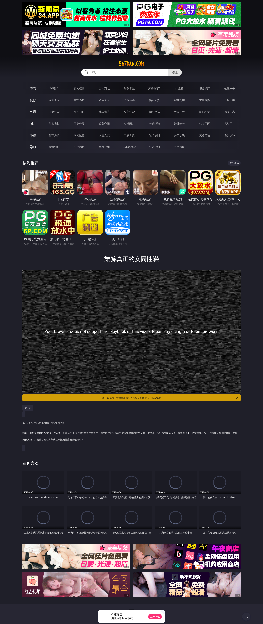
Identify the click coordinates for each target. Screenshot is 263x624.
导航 (33, 147)
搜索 (175, 72)
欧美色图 (104, 123)
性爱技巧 (229, 135)
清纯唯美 (179, 123)
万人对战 (104, 88)
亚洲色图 (79, 123)
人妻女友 (104, 135)
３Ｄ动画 (129, 100)
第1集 (28, 407)
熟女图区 (204, 123)
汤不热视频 (129, 147)
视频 (33, 100)
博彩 (33, 88)
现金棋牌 (204, 88)
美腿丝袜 (154, 123)
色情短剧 (179, 147)
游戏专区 (129, 88)
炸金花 (179, 88)
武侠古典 (129, 135)
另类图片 (229, 123)
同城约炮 (54, 147)
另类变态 (229, 112)
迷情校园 (154, 135)
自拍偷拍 (79, 100)
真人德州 (79, 88)
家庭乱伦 (79, 135)
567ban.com (131, 63)
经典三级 (179, 112)
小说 (33, 135)
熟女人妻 (154, 100)
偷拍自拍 (79, 112)
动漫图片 (129, 123)
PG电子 (54, 88)
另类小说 (179, 135)
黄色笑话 (204, 135)
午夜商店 (79, 147)
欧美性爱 (129, 112)
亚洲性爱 (54, 112)
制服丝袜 (154, 112)
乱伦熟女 (204, 112)
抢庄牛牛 (229, 88)
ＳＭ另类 (229, 100)
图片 (33, 123)
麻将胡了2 (154, 88)
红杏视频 (154, 147)
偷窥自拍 (54, 123)
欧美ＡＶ (104, 100)
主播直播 (204, 100)
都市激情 (54, 135)
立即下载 (155, 616)
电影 (33, 111)
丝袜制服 (179, 100)
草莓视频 (104, 147)
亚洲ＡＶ (54, 100)
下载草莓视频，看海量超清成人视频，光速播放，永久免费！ (169, 398)
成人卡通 (104, 112)
